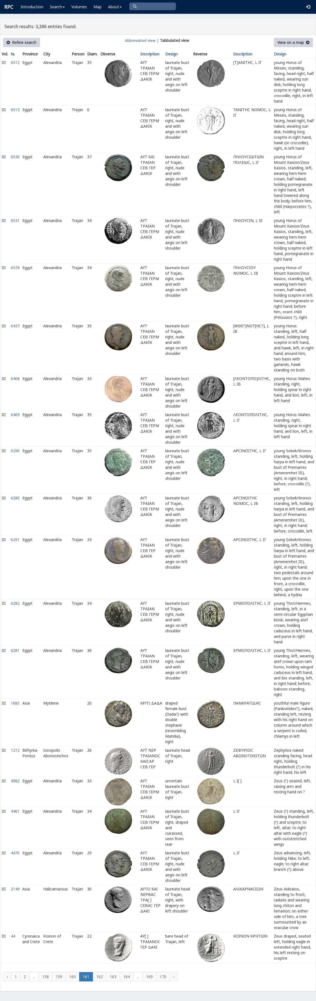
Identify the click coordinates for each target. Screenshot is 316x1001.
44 (13, 936)
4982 (15, 780)
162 (99, 976)
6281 (15, 650)
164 (126, 976)
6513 (15, 109)
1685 (15, 703)
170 (163, 976)
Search (57, 6)
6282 (15, 603)
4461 (15, 811)
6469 (15, 414)
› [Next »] (173, 976)
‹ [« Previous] (7, 976)
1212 (15, 750)
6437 (15, 325)
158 (45, 976)
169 (149, 976)
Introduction (32, 6)
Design (171, 54)
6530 (15, 156)
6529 (15, 267)
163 (113, 976)
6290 (15, 450)
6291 (15, 539)
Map (97, 6)
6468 (15, 378)
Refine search (21, 42)
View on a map (293, 42)
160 (72, 976)
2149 (15, 889)
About (115, 6)
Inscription (149, 54)
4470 (15, 852)
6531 (15, 220)
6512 (15, 62)
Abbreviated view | (142, 40)
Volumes (79, 6)
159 (59, 976)
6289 (15, 497)
